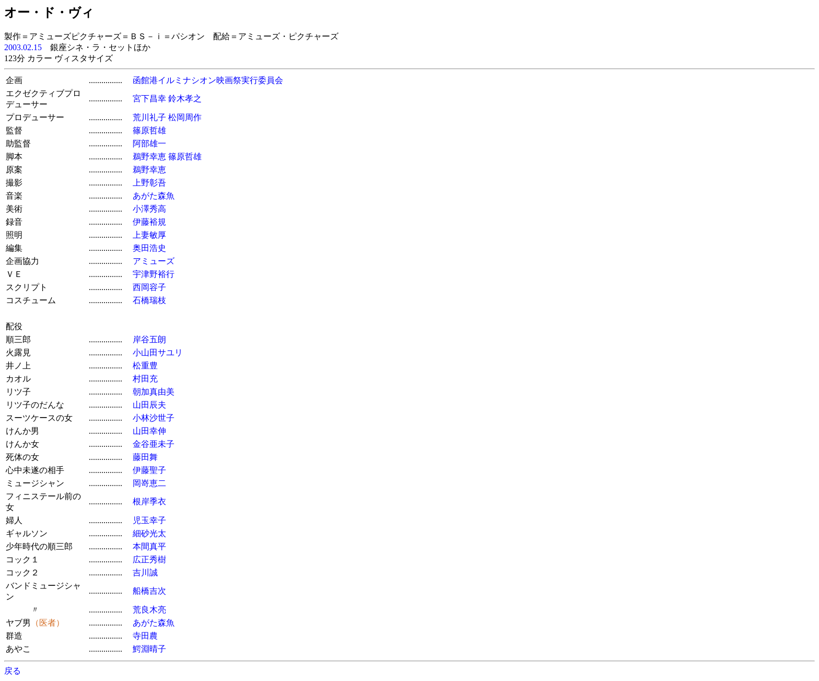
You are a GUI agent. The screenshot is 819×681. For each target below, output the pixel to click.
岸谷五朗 (149, 339)
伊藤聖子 (149, 470)
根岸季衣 (149, 501)
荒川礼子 (149, 117)
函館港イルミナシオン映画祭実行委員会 (208, 80)
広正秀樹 (149, 559)
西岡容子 (149, 287)
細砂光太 (149, 533)
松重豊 (145, 365)
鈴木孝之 (185, 98)
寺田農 (145, 635)
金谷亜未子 (153, 444)
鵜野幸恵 (149, 156)
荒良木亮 (149, 609)
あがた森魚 (153, 195)
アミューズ (153, 261)
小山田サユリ (158, 352)
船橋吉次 (149, 590)
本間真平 (149, 546)
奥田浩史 (149, 248)
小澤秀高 (149, 208)
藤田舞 (145, 457)
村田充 (145, 378)
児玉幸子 (149, 520)
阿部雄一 (149, 143)
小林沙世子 (153, 417)
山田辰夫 (149, 404)
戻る (12, 670)
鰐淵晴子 (149, 648)
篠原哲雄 (149, 130)
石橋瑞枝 (149, 300)
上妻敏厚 (149, 234)
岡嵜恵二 (149, 483)
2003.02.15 (23, 47)
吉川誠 (145, 572)
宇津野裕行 (153, 274)
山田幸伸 (149, 430)
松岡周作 (185, 117)
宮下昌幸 (149, 98)
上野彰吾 (149, 182)
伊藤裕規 (149, 221)
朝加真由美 (153, 391)
